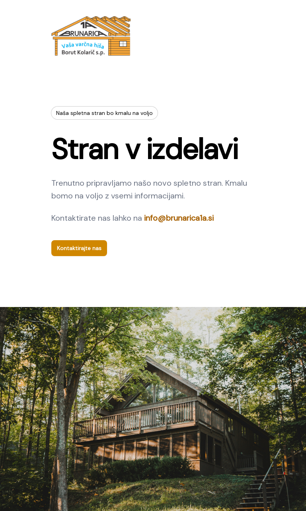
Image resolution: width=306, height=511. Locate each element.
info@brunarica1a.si (179, 218)
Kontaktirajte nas (79, 248)
